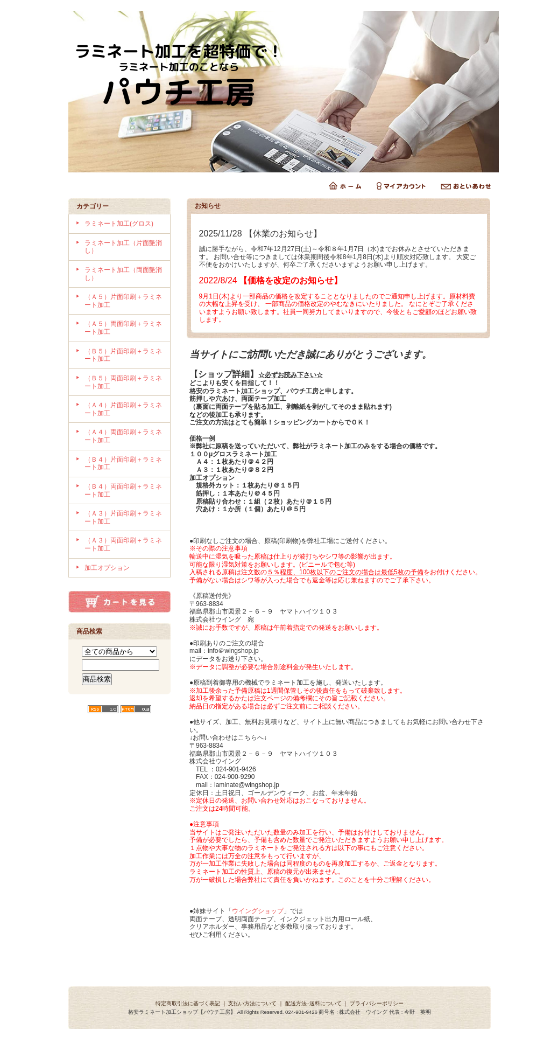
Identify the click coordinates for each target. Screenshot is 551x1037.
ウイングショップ (258, 911)
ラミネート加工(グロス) (118, 223)
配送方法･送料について (313, 1003)
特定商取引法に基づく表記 (188, 1003)
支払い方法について (252, 1003)
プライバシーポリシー (377, 1003)
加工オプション (107, 568)
